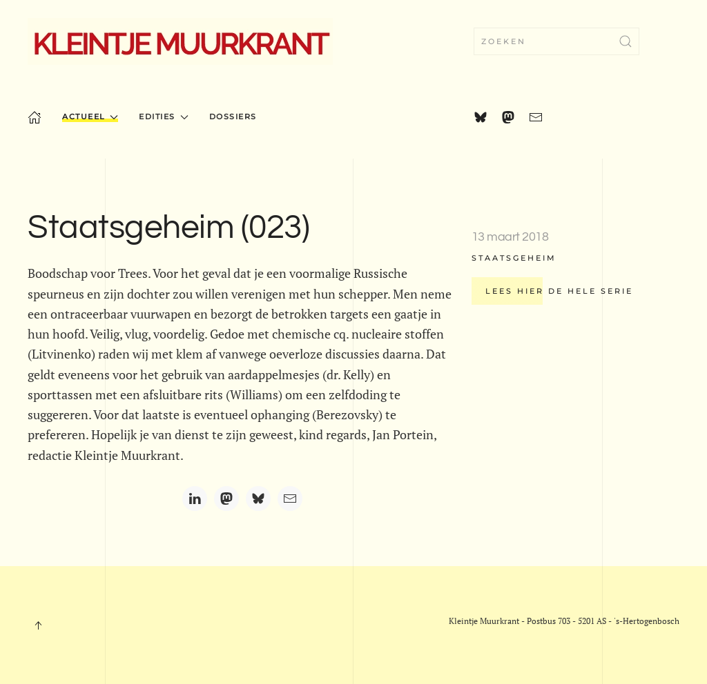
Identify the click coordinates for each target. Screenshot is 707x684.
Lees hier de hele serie (559, 291)
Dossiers (233, 116)
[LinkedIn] (194, 498)
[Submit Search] (625, 41)
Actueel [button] (90, 116)
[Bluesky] (258, 498)
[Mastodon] (226, 498)
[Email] (290, 498)
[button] (38, 625)
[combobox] (556, 41)
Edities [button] (163, 116)
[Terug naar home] (180, 41)
